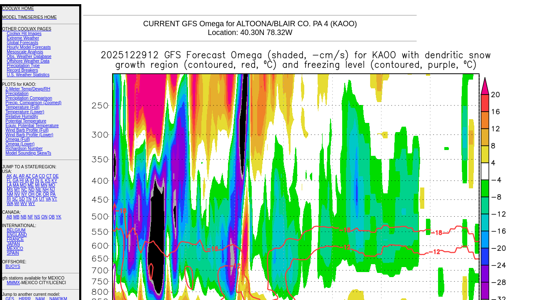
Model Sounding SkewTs (28, 153)
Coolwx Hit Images (24, 33)
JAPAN (13, 244)
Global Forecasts (22, 42)
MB (16, 217)
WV (23, 203)
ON (44, 217)
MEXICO (15, 248)
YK (58, 217)
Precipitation (16, 93)
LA (9, 185)
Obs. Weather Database (29, 56)
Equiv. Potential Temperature (31, 125)
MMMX (13, 282)
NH (45, 190)
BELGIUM (16, 230)
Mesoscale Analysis (25, 52)
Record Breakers (22, 70)
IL (42, 180)
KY (54, 180)
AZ (28, 176)
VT (54, 199)
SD (22, 199)
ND (31, 190)
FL (9, 180)
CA (35, 176)
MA (16, 185)
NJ (52, 190)
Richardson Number (24, 148)
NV (17, 194)
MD (23, 185)
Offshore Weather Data (28, 61)
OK (38, 194)
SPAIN (13, 253)
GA (15, 180)
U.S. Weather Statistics (28, 74)
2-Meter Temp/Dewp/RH (27, 89)
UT (42, 199)
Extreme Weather (23, 38)
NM (10, 194)
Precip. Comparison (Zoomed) (33, 102)
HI (22, 180)
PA (52, 194)
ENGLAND (17, 234)
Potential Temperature (25, 121)
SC (15, 199)
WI (16, 203)
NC (24, 190)
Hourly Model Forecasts (29, 47)
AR (22, 176)
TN (28, 199)
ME (31, 185)
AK (9, 176)
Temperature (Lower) (24, 112)
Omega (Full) (17, 139)
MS (10, 190)
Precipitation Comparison (28, 98)
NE (38, 190)
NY (24, 194)
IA (27, 180)
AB (9, 217)
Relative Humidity (21, 116)
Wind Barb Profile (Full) (26, 130)
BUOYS (12, 266)
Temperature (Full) (22, 107)
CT (49, 176)
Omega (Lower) (19, 144)
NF (30, 217)
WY (31, 203)
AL (15, 176)
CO (42, 176)
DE (56, 176)
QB (52, 217)
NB (23, 217)
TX (35, 199)
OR (46, 194)
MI (37, 185)
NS (37, 217)
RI (9, 199)
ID (32, 180)
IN (37, 180)
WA (10, 203)
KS (47, 180)
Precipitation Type (23, 65)
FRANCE (15, 239)
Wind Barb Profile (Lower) (29, 134)
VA (48, 199)
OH (31, 194)
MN (44, 185)
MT (17, 190)
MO (51, 185)
